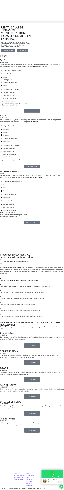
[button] (32, 22)
